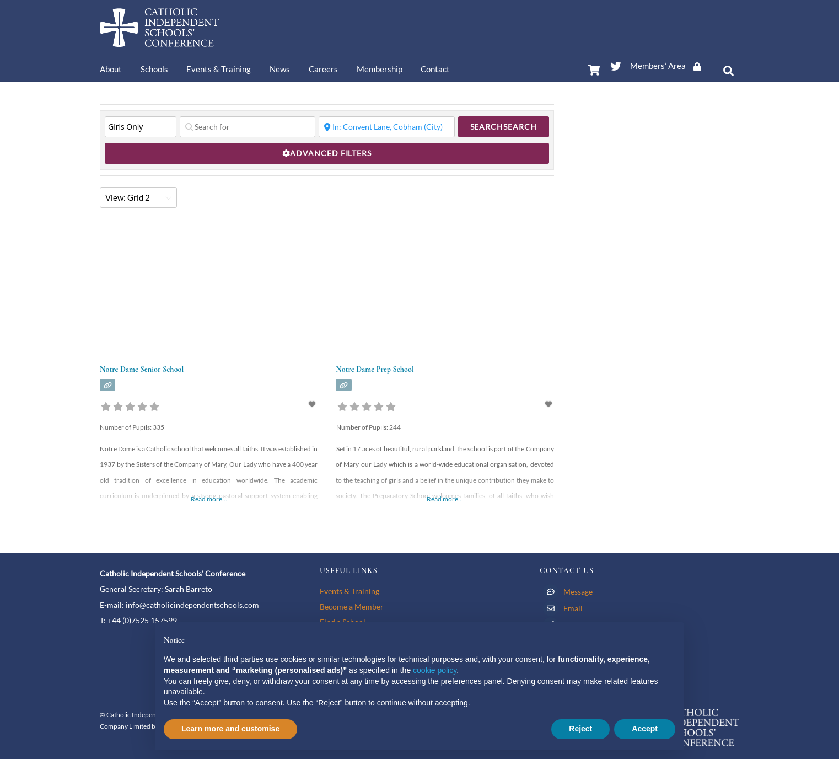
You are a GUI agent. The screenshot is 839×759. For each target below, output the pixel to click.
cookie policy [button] (434, 670)
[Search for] (247, 126)
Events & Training (218, 69)
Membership (379, 69)
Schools (154, 69)
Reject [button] (580, 728)
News (280, 69)
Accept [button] (645, 728)
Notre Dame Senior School (142, 369)
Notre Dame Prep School (375, 369)
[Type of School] (140, 126)
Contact (435, 69)
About (111, 69)
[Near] (386, 126)
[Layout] (138, 197)
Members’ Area (669, 66)
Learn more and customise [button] (230, 728)
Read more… (209, 499)
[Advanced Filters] (327, 153)
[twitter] (616, 64)
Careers (323, 69)
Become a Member (352, 606)
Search (503, 126)
